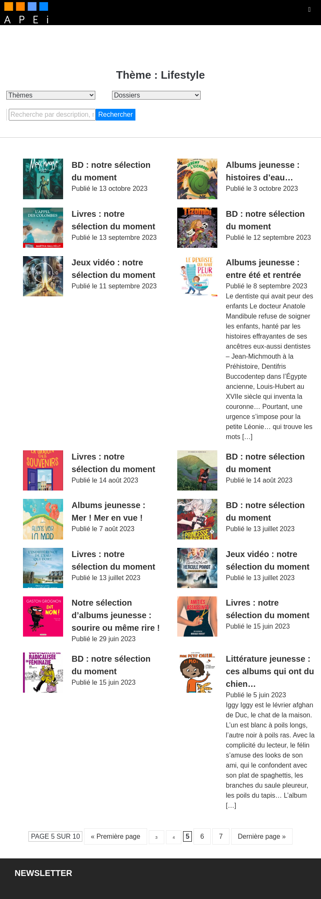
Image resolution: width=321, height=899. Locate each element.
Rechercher (115, 114)
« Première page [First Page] (115, 836)
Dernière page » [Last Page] (262, 836)
